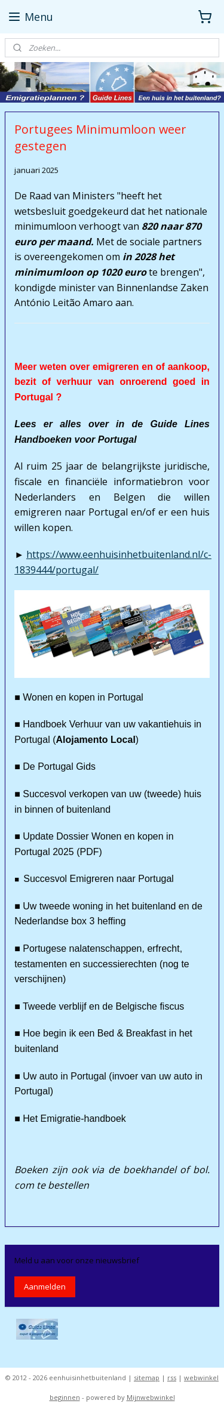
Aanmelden (45, 1286)
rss (171, 1377)
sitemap (146, 1377)
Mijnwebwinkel (151, 1397)
